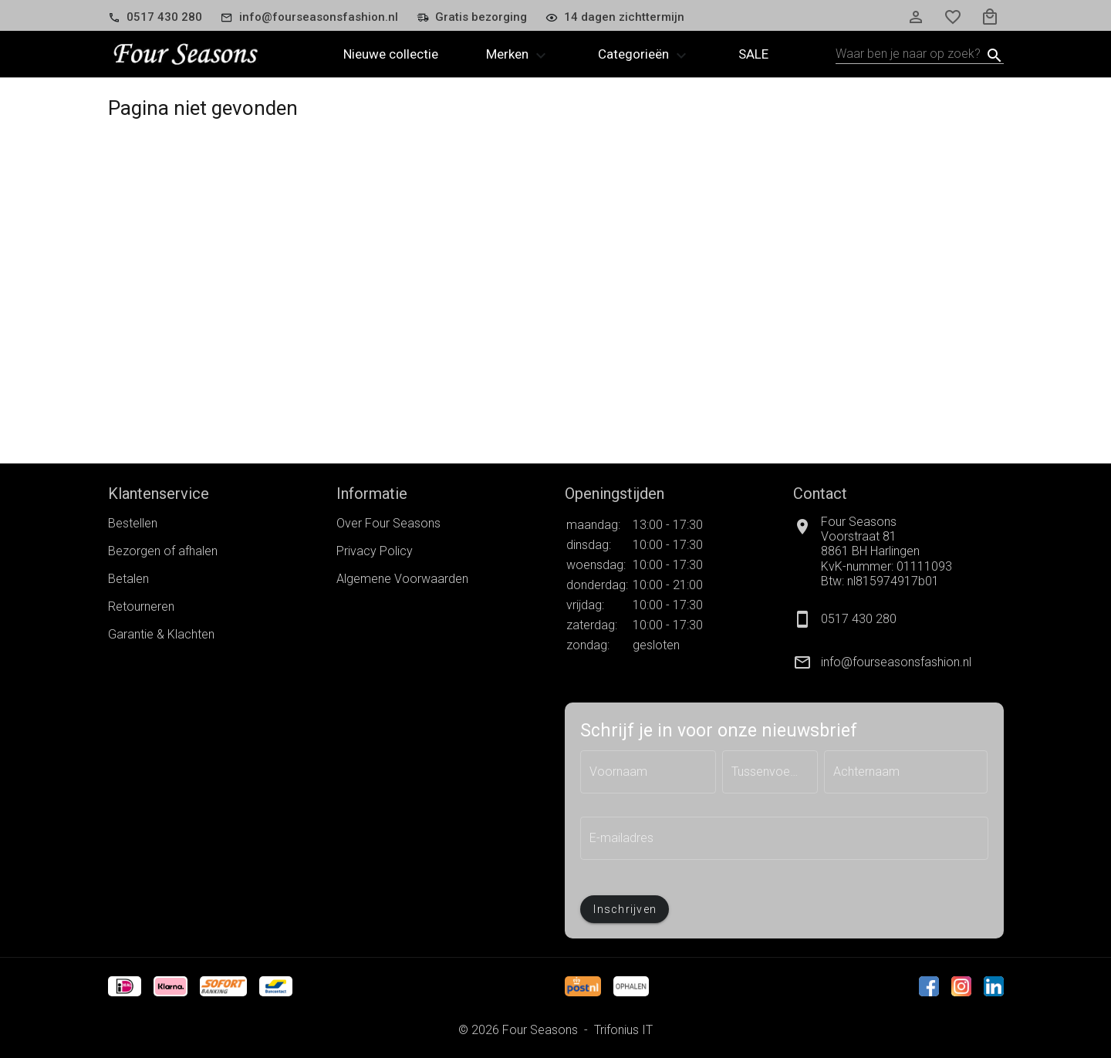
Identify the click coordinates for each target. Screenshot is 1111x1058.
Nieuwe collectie (390, 54)
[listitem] (898, 662)
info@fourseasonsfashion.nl (896, 662)
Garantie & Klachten (161, 634)
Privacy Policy (374, 551)
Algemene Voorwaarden (402, 578)
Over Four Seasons (388, 523)
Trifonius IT (623, 1030)
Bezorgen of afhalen (163, 551)
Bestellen (132, 523)
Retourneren (141, 606)
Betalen (128, 578)
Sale (753, 54)
